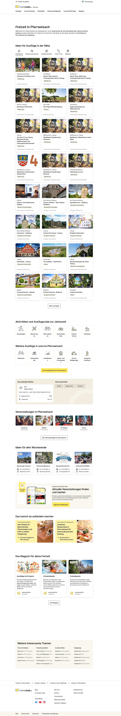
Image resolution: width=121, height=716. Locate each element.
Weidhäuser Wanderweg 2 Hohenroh (52, 138)
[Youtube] (40, 702)
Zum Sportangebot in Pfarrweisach (25, 538)
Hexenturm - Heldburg (24, 233)
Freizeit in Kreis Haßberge (56, 683)
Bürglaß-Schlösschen (77, 233)
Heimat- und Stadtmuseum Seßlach (25, 203)
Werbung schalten (59, 700)
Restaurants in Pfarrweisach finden (65, 538)
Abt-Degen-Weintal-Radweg (52, 107)
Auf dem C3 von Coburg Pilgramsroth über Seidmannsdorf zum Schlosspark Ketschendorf (25, 140)
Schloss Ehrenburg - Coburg (52, 233)
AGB (16, 713)
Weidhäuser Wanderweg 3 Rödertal (52, 173)
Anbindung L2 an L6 (76, 172)
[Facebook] (36, 702)
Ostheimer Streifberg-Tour (26, 76)
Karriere (56, 693)
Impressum (35, 713)
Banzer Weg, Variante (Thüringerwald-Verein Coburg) (53, 77)
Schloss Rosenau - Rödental (52, 292)
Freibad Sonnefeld (76, 292)
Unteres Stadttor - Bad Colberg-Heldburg (54, 203)
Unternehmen (58, 696)
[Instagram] (44, 702)
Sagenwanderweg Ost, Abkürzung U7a (77, 108)
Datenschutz (25, 713)
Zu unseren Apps (40, 693)
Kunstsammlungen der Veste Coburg (79, 262)
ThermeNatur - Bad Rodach (52, 261)
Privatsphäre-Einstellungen (50, 713)
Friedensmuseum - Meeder (26, 292)
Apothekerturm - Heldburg (78, 202)
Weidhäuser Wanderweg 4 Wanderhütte (25, 173)
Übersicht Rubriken (60, 703)
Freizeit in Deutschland (23, 683)
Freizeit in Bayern (38, 683)
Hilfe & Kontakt (78, 693)
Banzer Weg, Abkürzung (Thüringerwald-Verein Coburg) (80, 77)
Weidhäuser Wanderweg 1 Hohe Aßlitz (80, 138)
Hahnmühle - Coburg (24, 261)
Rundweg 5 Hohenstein (24, 107)
